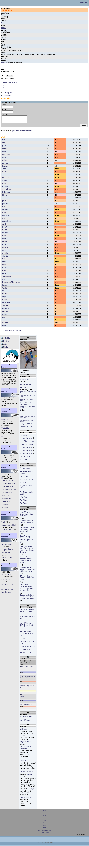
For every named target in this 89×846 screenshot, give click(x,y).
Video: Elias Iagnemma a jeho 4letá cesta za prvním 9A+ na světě (27, 588)
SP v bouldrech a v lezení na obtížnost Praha (27, 579)
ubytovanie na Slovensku (25, 761)
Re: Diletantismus (26, 481)
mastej (4, 295)
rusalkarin (5, 179)
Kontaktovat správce (9, 83)
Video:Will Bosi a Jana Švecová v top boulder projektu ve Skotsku (27, 550)
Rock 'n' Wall (6, 531)
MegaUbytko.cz (25, 743)
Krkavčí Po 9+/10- (7, 488)
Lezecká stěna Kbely (8, 526)
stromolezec (6, 190)
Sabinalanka (6, 278)
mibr (3, 141)
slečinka (5, 254)
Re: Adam (23, 501)
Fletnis (4, 196)
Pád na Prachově (27, 446)
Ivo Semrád (4, 62)
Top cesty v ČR (25, 385)
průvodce (44, 821)
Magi (4, 292)
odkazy (44, 819)
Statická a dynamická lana (27, 619)
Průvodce (5, 87)
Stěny (3, 516)
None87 (5, 249)
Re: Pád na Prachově (27, 443)
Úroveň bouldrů (25, 470)
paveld (4, 275)
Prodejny (4, 538)
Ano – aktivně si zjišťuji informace (26, 668)
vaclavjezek (6, 304)
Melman (5, 234)
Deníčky (4, 469)
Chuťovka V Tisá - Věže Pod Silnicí (27, 397)
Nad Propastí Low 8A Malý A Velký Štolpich (27, 418)
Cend (4, 159)
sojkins (4, 301)
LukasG (5, 173)
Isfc (21, 458)
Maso (4, 153)
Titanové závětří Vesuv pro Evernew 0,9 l (27, 635)
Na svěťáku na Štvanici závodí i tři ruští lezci (26, 515)
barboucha (6, 188)
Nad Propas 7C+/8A (8, 491)
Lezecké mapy (25, 721)
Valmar (4, 260)
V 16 (3, 523)
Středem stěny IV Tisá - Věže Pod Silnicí (27, 408)
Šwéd (4, 251)
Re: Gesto (23, 436)
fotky (44, 824)
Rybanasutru (6, 193)
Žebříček (4, 413)
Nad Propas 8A (6, 494)
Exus (4, 214)
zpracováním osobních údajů (22, 132)
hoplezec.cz (6, 593)
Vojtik (4, 298)
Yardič (4, 289)
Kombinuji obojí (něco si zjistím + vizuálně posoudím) (27, 687)
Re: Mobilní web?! (26, 439)
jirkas (4, 147)
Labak (23, 640)
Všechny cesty (7, 93)
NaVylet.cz (30, 776)
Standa (4, 263)
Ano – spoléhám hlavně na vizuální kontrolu (27, 678)
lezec (44, 812)
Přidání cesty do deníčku (11, 332)
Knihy (3, 368)
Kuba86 (5, 150)
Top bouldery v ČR (26, 388)
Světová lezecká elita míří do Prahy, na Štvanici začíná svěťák (27, 561)
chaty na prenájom (26, 772)
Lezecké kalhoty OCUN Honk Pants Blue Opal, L (26, 626)
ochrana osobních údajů (44, 831)
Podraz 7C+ (5, 503)
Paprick (5, 167)
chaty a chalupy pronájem (25, 749)
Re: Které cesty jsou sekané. (27, 474)
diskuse (44, 814)
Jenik (4, 225)
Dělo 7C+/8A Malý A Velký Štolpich (26, 422)
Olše (4, 237)
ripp (3, 318)
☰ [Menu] (4, 3)
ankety (44, 817)
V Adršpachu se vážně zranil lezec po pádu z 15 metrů (27, 570)
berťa (4, 327)
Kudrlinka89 (6, 222)
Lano (29, 654)
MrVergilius (6, 156)
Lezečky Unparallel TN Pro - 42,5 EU (27, 612)
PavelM (5, 312)
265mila (5, 324)
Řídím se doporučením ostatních (26, 697)
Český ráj (32, 790)
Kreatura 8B (5, 506)
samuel (5, 211)
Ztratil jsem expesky (28, 648)
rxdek (4, 208)
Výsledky (4, 450)
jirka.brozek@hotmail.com (11, 283)
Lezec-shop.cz (6, 545)
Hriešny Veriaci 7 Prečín (26, 425)
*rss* (44, 829)
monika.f (5, 164)
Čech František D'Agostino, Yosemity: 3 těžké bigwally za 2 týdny (28, 540)
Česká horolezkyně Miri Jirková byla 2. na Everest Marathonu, (28, 598)
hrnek (4, 272)
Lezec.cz (83, 3)
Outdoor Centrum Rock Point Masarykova (7, 552)
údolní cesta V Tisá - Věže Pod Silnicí (28, 393)
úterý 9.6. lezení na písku (27, 644)
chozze (4, 269)
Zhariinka (5, 307)
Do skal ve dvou (26, 651)
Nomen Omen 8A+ (8, 485)
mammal (5, 199)
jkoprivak (5, 310)
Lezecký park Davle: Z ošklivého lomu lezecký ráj (27, 530)
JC (3, 176)
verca (4, 321)
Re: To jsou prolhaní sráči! (27, 488)
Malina (4, 240)
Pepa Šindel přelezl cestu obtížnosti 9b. (27, 523)
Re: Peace (24, 478)
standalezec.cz (7, 576)
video (44, 826)
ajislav (4, 182)
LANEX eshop (6, 559)
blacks (4, 231)
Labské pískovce (26, 799)
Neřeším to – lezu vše (26, 705)
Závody (4, 393)
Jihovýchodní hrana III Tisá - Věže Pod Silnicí (27, 405)
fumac (4, 286)
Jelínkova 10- (6, 509)
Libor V (4, 228)
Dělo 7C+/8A (6, 497)
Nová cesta (6, 96)
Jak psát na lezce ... (27, 718)
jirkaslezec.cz (6, 581)
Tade (4, 170)
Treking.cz (23, 730)
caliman (5, 161)
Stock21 (5, 257)
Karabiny (23, 654)
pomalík (5, 205)
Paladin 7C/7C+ (7, 482)
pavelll (4, 202)
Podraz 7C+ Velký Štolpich (27, 415)
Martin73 (5, 217)
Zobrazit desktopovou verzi (44, 844)
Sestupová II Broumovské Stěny (26, 401)
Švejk (4, 144)
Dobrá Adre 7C (6, 500)
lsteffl (4, 246)
